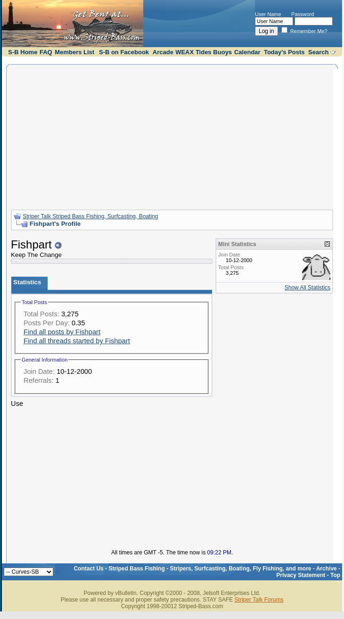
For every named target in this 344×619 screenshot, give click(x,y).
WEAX (184, 52)
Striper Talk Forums (259, 599)
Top (335, 575)
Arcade (163, 52)
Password (302, 14)
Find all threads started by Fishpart (77, 341)
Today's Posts (284, 52)
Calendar (247, 52)
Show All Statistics (307, 287)
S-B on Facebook (124, 52)
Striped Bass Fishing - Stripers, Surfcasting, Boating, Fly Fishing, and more (209, 568)
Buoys (222, 52)
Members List (74, 52)
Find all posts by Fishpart (62, 332)
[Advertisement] (172, 136)
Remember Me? (304, 31)
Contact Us (88, 568)
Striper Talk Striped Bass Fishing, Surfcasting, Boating (90, 216)
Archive (326, 568)
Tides (204, 52)
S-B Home (22, 52)
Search (318, 52)
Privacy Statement (300, 575)
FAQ (46, 52)
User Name (268, 14)
